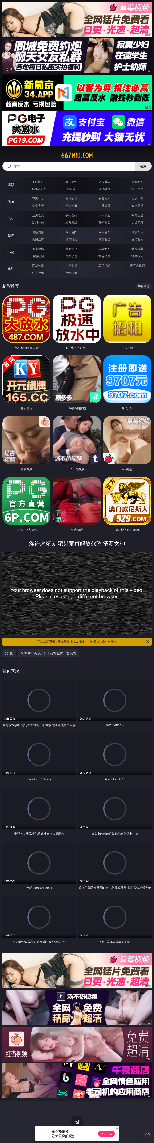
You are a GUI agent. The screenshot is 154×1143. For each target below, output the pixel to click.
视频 (10, 201)
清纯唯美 (71, 239)
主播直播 (104, 206)
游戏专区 (137, 182)
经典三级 (71, 222)
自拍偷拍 (71, 198)
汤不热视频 (137, 266)
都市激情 (38, 249)
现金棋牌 (104, 189)
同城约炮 (38, 266)
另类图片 (137, 239)
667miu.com (77, 155)
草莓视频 (104, 266)
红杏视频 (38, 273)
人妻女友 (104, 249)
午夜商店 (71, 266)
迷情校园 (38, 256)
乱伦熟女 (104, 222)
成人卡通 (104, 215)
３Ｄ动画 (137, 198)
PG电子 (38, 182)
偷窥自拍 (38, 232)
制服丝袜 (38, 222)
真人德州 (71, 182)
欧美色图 (104, 232)
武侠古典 (137, 249)
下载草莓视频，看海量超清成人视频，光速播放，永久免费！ (93, 641)
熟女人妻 (38, 206)
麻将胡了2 (38, 189)
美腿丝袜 (38, 239)
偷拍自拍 (71, 215)
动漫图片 (137, 232)
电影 (10, 218)
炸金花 (71, 189)
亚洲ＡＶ (38, 198)
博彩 (10, 184)
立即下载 (106, 1134)
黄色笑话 (104, 256)
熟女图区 (104, 239)
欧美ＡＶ (104, 198)
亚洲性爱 (38, 215)
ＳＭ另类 (137, 206)
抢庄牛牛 (137, 189)
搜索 (143, 166)
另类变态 (137, 222)
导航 (10, 268)
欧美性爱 (137, 215)
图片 (10, 235)
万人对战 (104, 182)
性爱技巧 (137, 256)
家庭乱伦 (71, 249)
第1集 (9, 653)
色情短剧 (71, 273)
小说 (10, 252)
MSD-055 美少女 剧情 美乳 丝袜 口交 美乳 (48, 653)
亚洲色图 (71, 232)
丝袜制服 (71, 206)
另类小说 (71, 256)
